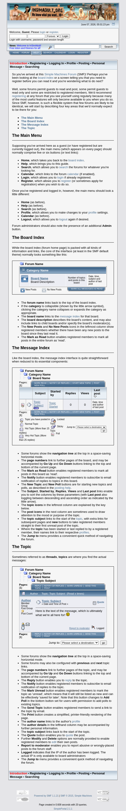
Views (85, 393)
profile (93, 212)
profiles (84, 532)
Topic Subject (38, 403)
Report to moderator (79, 628)
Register (83, 52)
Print (47, 588)
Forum (25, 52)
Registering (38, 63)
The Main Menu (32, 117)
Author (26, 600)
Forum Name (34, 264)
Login (71, 52)
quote (69, 735)
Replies (71, 393)
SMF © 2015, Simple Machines (76, 796)
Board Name (39, 278)
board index (45, 77)
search (63, 167)
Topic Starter (53, 404)
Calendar (60, 52)
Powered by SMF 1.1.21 (46, 796)
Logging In (56, 63)
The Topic (28, 128)
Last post (98, 393)
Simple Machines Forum (60, 74)
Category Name (37, 270)
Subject (40, 393)
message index (70, 316)
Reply (38, 586)
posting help (63, 487)
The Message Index (34, 124)
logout (63, 219)
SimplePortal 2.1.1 (63, 809)
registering (19, 96)
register (53, 31)
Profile (71, 63)
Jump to (71, 427)
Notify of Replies (59, 383)
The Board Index (33, 121)
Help (36, 52)
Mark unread (74, 586)
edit (54, 742)
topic (79, 518)
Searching (32, 66)
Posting (84, 63)
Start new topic (81, 383)
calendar (73, 174)
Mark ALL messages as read (86, 289)
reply (68, 680)
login (43, 31)
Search (47, 52)
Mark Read (40, 383)
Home (16, 52)
